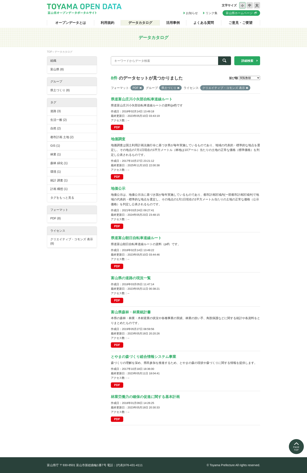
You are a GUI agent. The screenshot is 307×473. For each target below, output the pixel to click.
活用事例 (173, 23)
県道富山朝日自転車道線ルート (136, 238)
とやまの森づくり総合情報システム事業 (143, 357)
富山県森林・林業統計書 (131, 312)
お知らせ (192, 13)
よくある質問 (203, 23)
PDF (117, 127)
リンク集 (211, 13)
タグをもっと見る (62, 197)
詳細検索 (247, 60)
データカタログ (140, 23)
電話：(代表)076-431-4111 (125, 465)
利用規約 (107, 23)
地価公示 (118, 189)
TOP (49, 52)
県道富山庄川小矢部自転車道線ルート (141, 99)
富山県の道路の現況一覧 (131, 278)
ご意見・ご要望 (240, 23)
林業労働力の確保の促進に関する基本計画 (145, 397)
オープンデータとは (70, 23)
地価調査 (118, 139)
